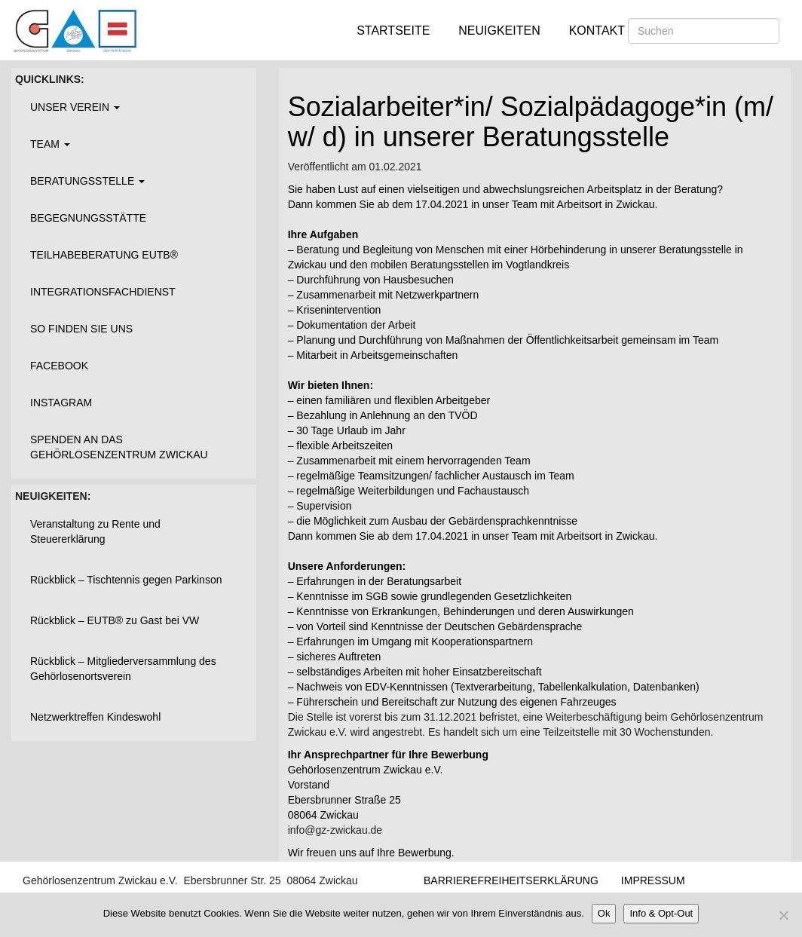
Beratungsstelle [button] (87, 181)
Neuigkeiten (499, 30)
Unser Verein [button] (75, 107)
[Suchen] (703, 31)
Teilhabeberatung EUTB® (104, 255)
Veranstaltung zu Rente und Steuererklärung (95, 531)
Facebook (59, 366)
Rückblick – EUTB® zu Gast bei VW (114, 620)
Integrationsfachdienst (103, 292)
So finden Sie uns (81, 329)
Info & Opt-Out (661, 913)
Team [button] (50, 144)
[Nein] (783, 915)
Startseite (393, 30)
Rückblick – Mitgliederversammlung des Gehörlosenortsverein (123, 668)
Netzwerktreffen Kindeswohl (95, 717)
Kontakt (597, 30)
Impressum (653, 880)
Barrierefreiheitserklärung (511, 880)
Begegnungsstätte (88, 218)
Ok (604, 913)
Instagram (61, 403)
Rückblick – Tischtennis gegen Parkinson (126, 580)
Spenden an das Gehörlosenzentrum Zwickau (119, 447)
